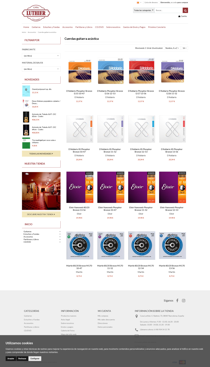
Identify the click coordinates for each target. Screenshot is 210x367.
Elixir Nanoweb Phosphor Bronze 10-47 (110, 208)
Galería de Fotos (68, 330)
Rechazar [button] (22, 358)
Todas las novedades (40, 154)
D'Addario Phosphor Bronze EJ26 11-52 (172, 92)
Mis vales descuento (106, 319)
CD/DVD (27, 242)
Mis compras (103, 316)
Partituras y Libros (31, 239)
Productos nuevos (68, 316)
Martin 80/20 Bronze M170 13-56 (172, 266)
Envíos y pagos (67, 327)
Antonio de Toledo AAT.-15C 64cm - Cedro (44, 128)
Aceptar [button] (11, 358)
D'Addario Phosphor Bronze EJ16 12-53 (110, 92)
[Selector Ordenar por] (172, 48)
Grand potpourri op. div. (42, 89)
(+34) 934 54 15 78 (162, 329)
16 (184, 48)
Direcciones (103, 323)
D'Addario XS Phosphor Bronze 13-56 (172, 150)
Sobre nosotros (67, 323)
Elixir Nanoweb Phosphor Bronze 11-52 (141, 208)
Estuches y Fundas (31, 234)
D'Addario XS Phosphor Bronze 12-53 (141, 150)
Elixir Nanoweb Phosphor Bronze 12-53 (171, 208)
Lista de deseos (151, 2)
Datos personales (105, 327)
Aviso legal (65, 319)
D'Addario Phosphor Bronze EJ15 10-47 (79, 92)
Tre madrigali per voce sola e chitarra (44, 141)
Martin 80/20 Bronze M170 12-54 (141, 266)
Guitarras (27, 231)
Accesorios (28, 237)
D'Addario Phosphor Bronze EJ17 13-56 (141, 92)
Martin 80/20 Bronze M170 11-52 (110, 266)
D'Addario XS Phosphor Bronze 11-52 (110, 150)
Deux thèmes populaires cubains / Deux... (46, 102)
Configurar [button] (34, 358)
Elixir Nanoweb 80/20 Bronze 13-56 (79, 208)
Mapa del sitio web (68, 334)
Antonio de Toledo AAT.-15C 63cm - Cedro (44, 115)
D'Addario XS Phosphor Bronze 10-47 (79, 150)
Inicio (28, 224)
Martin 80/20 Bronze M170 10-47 (79, 266)
